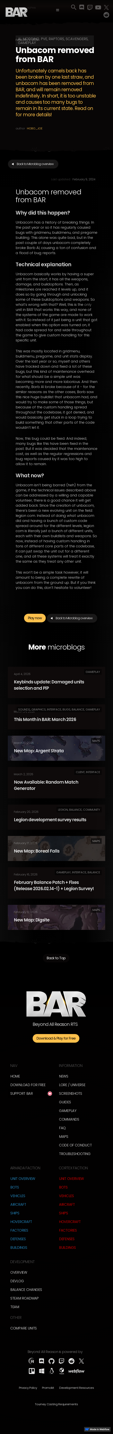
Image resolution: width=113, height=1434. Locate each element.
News (63, 1076)
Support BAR (21, 1093)
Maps (63, 1136)
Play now (35, 619)
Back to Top (56, 960)
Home (15, 1076)
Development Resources (76, 1388)
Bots (14, 1187)
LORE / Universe (72, 1084)
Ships (14, 1213)
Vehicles (17, 1195)
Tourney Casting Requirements (56, 1404)
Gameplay (67, 1110)
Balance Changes (26, 1289)
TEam (14, 1306)
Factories (19, 1230)
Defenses (18, 1238)
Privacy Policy (28, 1388)
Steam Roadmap (24, 1298)
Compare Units (23, 1328)
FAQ (62, 1127)
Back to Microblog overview (35, 164)
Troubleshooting (75, 1153)
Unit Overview (22, 1178)
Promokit (48, 1388)
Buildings (18, 1247)
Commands (69, 1119)
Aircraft (18, 1204)
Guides (65, 1102)
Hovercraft (21, 1221)
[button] (57, 10)
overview (18, 1272)
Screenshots (70, 1093)
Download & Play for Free (56, 1038)
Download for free (28, 1084)
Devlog (17, 1281)
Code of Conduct (75, 1145)
